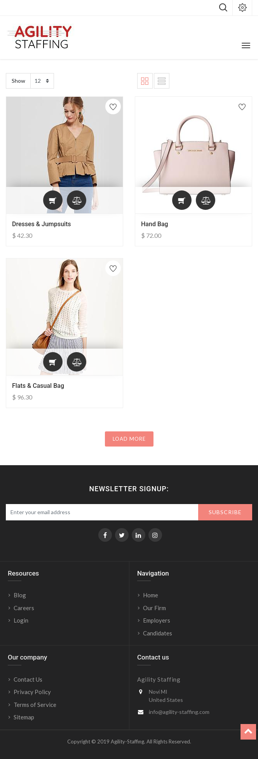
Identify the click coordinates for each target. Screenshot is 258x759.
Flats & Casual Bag (38, 385)
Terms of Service (35, 704)
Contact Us (28, 679)
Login (22, 620)
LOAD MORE (129, 439)
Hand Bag (154, 224)
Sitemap (24, 717)
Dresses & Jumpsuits (41, 224)
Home (150, 594)
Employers (156, 620)
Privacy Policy (32, 691)
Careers (24, 607)
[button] (53, 200)
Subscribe (225, 512)
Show (18, 80)
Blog (20, 594)
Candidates (157, 633)
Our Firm (154, 607)
